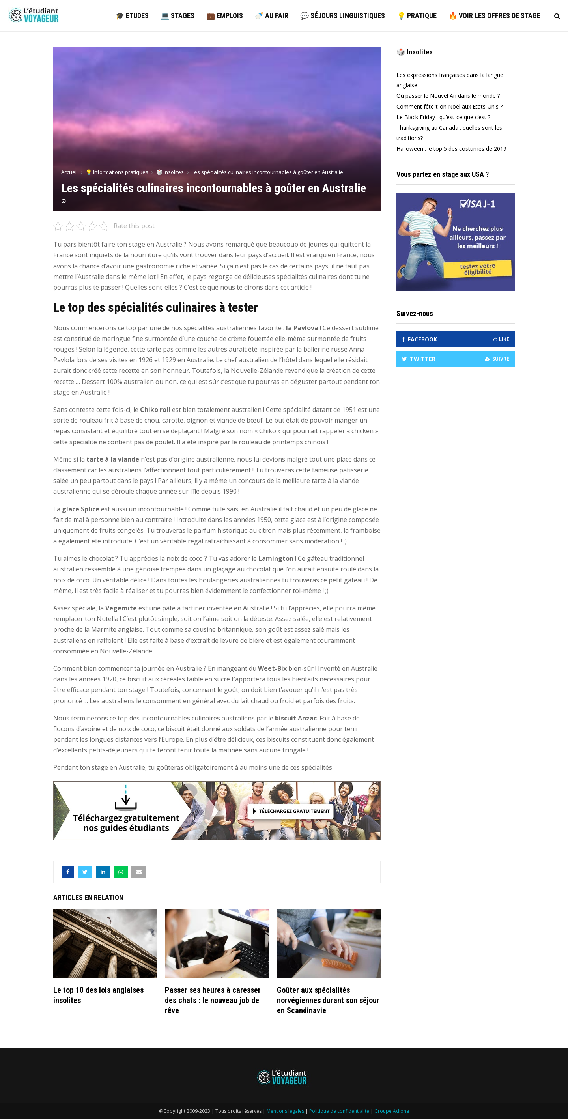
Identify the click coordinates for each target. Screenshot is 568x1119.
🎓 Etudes (132, 15)
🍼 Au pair (271, 15)
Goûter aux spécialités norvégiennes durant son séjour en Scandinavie (328, 1000)
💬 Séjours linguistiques (342, 15)
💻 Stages (177, 15)
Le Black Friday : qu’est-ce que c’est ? (443, 117)
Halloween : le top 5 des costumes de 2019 (451, 148)
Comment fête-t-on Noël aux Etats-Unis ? (449, 106)
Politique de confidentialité (339, 1111)
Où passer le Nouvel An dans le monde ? (448, 95)
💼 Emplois (224, 15)
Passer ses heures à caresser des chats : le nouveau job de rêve (213, 1000)
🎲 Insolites (414, 52)
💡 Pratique (417, 15)
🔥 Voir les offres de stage (494, 15)
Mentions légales (285, 1111)
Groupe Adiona (391, 1111)
